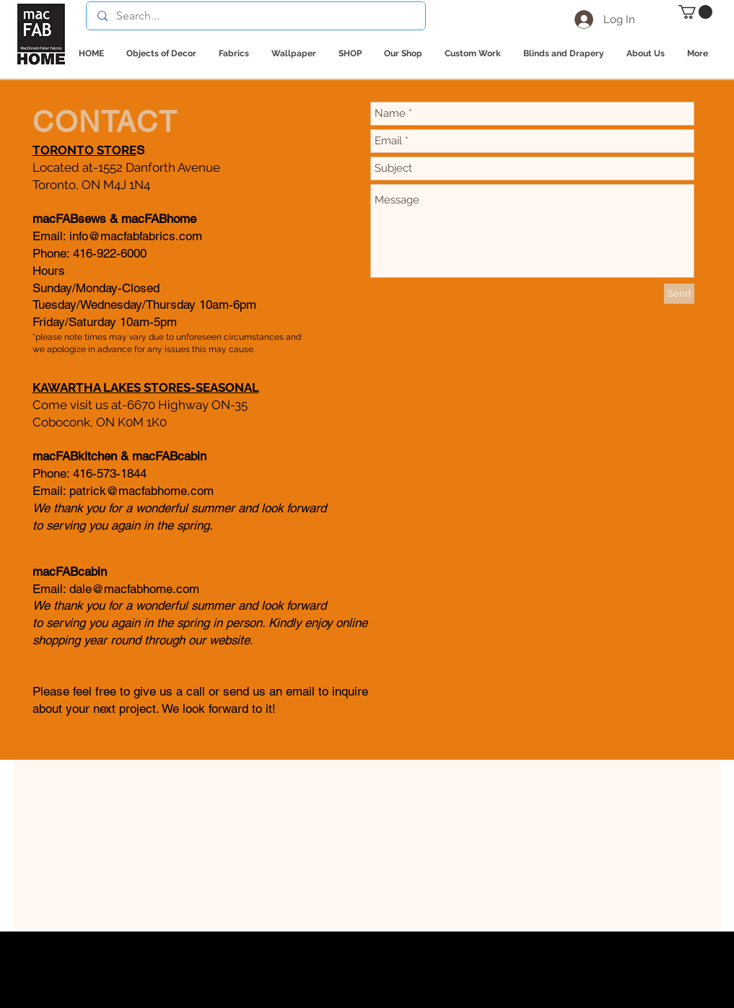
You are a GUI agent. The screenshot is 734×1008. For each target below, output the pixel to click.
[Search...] (255, 16)
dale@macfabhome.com (134, 589)
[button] (695, 12)
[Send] (679, 294)
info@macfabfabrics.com (135, 236)
